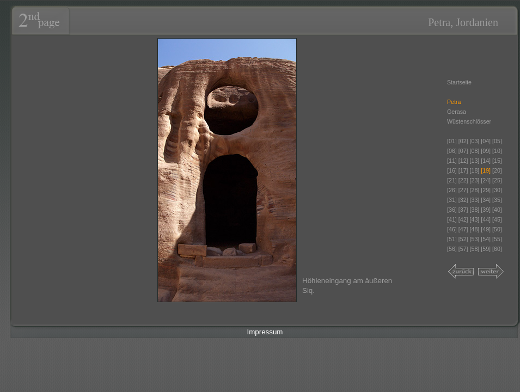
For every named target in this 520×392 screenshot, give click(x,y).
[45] (497, 219)
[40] (497, 209)
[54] (486, 239)
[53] (475, 239)
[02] (463, 141)
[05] (497, 141)
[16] (452, 170)
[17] (463, 170)
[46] (452, 229)
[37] (463, 209)
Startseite (459, 82)
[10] (497, 151)
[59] (486, 249)
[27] (463, 190)
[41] (452, 219)
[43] (475, 219)
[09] (486, 151)
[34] (486, 200)
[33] (475, 200)
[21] (452, 180)
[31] (452, 200)
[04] (486, 141)
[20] (497, 170)
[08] (475, 151)
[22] (463, 180)
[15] (497, 160)
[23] (475, 180)
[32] (463, 200)
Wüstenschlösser (469, 121)
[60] (497, 249)
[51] (452, 239)
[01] (452, 141)
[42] (463, 219)
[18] (475, 170)
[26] (452, 190)
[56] (452, 249)
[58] (475, 249)
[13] (475, 160)
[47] (463, 229)
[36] (452, 209)
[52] (463, 239)
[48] (475, 229)
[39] (486, 209)
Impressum (265, 332)
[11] (452, 160)
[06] (452, 151)
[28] (475, 190)
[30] (497, 190)
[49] (486, 229)
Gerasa (456, 111)
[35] (497, 200)
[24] (486, 180)
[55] (497, 239)
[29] (486, 190)
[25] (497, 180)
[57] (463, 249)
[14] (486, 160)
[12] (463, 160)
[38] (475, 209)
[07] (463, 151)
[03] (475, 141)
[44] (486, 219)
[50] (497, 229)
